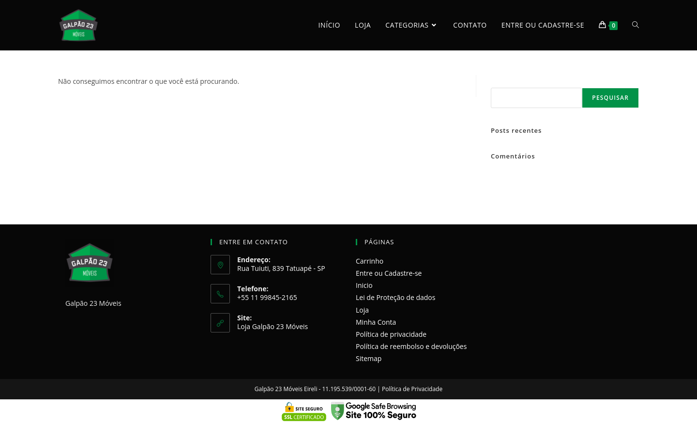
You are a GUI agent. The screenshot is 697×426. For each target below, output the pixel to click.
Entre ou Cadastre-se (389, 273)
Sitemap (368, 358)
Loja (362, 310)
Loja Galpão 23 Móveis (272, 326)
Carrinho (369, 261)
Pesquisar (502, 80)
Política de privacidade (391, 334)
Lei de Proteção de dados (395, 297)
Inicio (364, 285)
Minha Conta (376, 322)
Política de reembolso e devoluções (411, 346)
